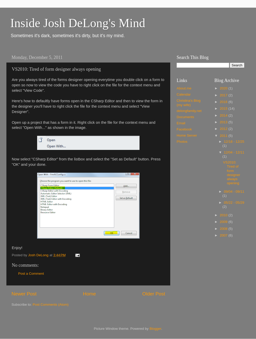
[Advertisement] (210, 279)
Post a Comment (31, 273)
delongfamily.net (189, 111)
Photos (182, 141)
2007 (224, 235)
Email (181, 123)
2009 (224, 222)
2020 (224, 88)
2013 (224, 122)
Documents (185, 117)
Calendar (184, 94)
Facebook (184, 129)
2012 (224, 129)
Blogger (155, 329)
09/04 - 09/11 (234, 191)
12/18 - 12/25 (234, 141)
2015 (224, 108)
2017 (224, 95)
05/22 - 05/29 (234, 202)
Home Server (187, 135)
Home (89, 293)
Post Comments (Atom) (51, 304)
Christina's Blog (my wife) (188, 103)
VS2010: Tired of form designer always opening (231, 172)
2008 (224, 229)
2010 (224, 215)
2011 (224, 136)
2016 (224, 102)
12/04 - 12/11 (234, 152)
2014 (224, 115)
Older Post (153, 293)
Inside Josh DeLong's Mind (77, 23)
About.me (184, 88)
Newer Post (24, 293)
